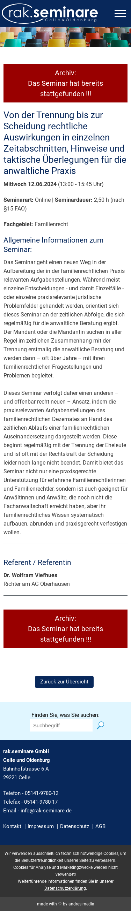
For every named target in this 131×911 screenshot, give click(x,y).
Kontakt (12, 826)
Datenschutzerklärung (65, 888)
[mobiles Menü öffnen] (120, 13)
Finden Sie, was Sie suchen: (65, 715)
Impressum (41, 826)
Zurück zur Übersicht (64, 682)
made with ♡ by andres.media (65, 904)
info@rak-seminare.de (46, 810)
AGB (100, 826)
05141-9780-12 (41, 793)
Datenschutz (74, 826)
